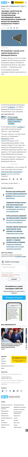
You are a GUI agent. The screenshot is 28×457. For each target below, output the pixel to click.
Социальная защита (19, 405)
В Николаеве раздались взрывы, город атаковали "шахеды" (15, 120)
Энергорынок (4, 413)
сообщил (20, 127)
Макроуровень (5, 411)
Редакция (3, 361)
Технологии (4, 422)
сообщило (11, 107)
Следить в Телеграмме (14, 297)
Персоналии (17, 415)
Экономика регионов (6, 418)
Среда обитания (5, 425)
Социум (16, 418)
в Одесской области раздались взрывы (11, 171)
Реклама (3, 363)
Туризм (15, 425)
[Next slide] (26, 6)
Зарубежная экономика (20, 407)
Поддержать (19, 2)
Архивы (3, 358)
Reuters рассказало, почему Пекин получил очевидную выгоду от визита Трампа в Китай (11, 345)
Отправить (14, 279)
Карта (2, 368)
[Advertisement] (14, 90)
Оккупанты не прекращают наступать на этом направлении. (16, 207)
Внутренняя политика (6, 405)
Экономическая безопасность (18, 412)
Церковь (3, 427)
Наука (2, 420)
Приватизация (5, 415)
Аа (12, 2)
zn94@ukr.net (20, 380)
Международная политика (5, 408)
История (16, 420)
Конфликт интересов (19, 409)
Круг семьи (16, 422)
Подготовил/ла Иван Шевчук (9, 183)
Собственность (18, 427)
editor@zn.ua (4, 384)
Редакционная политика (7, 366)
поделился (5, 138)
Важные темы (5, 6)
